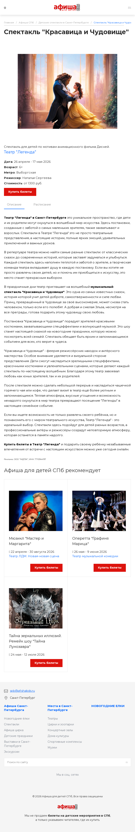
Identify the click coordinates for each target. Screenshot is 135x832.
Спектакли (11, 724)
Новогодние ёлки (16, 718)
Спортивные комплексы (65, 742)
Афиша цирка (13, 730)
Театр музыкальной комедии (95, 556)
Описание (14, 204)
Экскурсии (11, 752)
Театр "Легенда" (20, 152)
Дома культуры (58, 736)
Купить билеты (20, 192)
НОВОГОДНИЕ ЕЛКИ (107, 706)
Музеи (52, 747)
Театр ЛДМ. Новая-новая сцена (34, 556)
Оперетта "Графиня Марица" (90, 541)
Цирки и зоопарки (61, 724)
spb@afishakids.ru (22, 691)
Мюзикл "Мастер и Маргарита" (26, 541)
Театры (53, 718)
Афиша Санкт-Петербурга (16, 708)
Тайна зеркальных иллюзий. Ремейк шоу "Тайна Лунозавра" (35, 641)
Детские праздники (18, 736)
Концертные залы (60, 730)
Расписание (42, 204)
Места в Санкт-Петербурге (60, 708)
